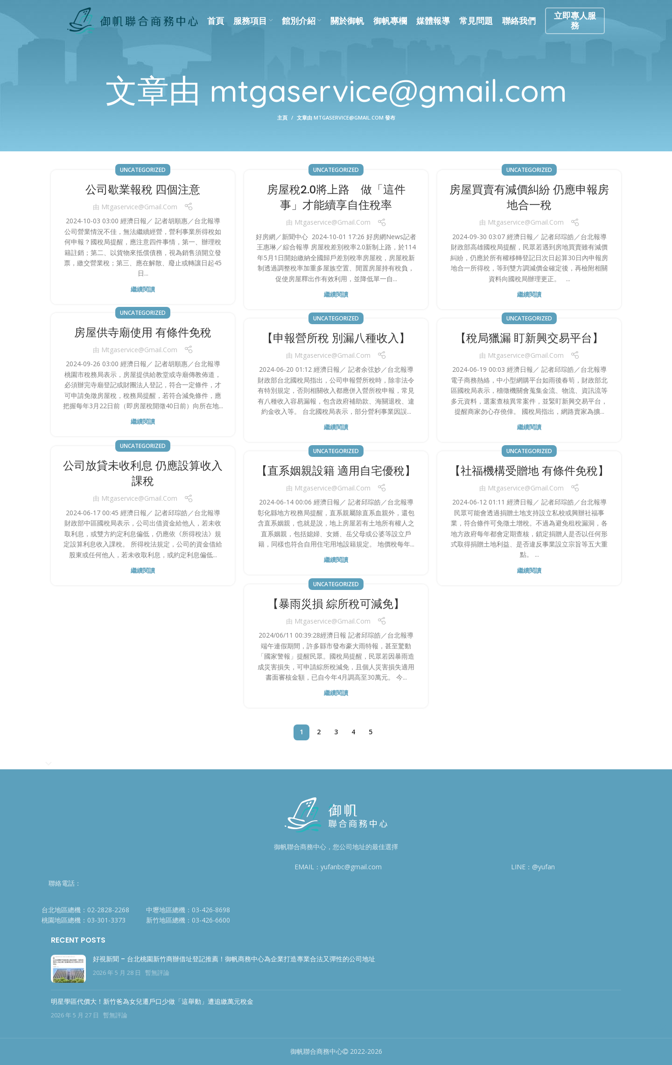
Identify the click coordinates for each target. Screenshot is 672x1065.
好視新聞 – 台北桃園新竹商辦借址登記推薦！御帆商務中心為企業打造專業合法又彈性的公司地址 (234, 959)
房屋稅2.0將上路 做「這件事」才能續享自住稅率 (336, 197)
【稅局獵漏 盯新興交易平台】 (529, 338)
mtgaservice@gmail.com (388, 90)
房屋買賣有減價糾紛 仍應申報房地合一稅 (529, 197)
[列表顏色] (89, 910)
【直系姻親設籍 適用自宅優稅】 (336, 470)
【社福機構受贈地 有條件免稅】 (529, 470)
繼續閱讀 (143, 289)
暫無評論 (157, 973)
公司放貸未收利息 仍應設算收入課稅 (143, 473)
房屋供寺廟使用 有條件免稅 (142, 332)
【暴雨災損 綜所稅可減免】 (336, 603)
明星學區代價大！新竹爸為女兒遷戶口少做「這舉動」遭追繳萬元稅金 (152, 1001)
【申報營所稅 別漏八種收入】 (336, 338)
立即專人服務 (575, 20)
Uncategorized (143, 170)
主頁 (282, 117)
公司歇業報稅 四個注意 (142, 189)
